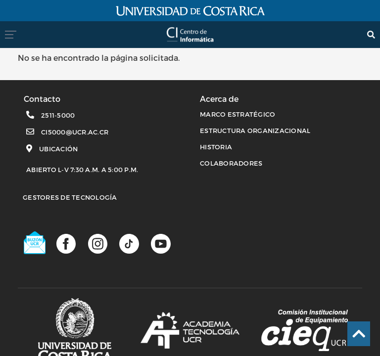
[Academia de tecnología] (190, 330)
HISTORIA (216, 147)
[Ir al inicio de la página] (358, 333)
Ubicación (58, 149)
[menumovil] (13, 34)
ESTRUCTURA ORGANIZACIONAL (255, 130)
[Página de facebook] (66, 243)
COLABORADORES (231, 163)
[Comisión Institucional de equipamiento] (304, 330)
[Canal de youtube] (160, 243)
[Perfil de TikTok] (129, 243)
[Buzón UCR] (35, 242)
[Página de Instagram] (97, 243)
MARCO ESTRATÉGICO (237, 114)
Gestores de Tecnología (70, 197)
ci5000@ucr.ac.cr (74, 132)
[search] (371, 34)
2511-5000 (58, 115)
